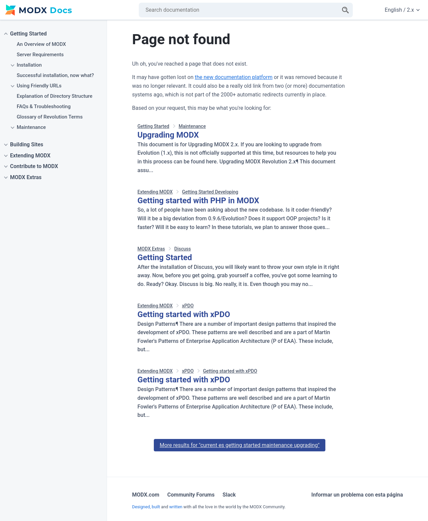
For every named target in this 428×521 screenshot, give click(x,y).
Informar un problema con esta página (357, 495)
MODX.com (145, 495)
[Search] (345, 10)
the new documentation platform (233, 77)
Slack (229, 495)
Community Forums (190, 495)
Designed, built (146, 506)
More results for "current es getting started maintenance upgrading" (239, 445)
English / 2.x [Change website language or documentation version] (402, 10)
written (175, 506)
